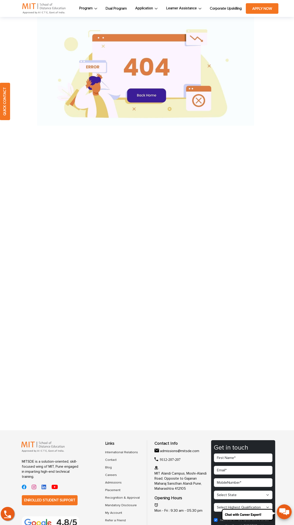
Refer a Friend (115, 520)
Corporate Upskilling (226, 8)
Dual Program (116, 8)
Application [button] (144, 8)
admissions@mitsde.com (179, 451)
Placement (112, 490)
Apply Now (262, 8)
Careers (111, 475)
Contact (111, 460)
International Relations (117, 452)
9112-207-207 (170, 459)
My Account (113, 513)
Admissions (113, 482)
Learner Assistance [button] (181, 8)
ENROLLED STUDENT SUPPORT (49, 500)
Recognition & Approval (117, 498)
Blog (108, 467)
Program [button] (85, 8)
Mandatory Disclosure (117, 505)
